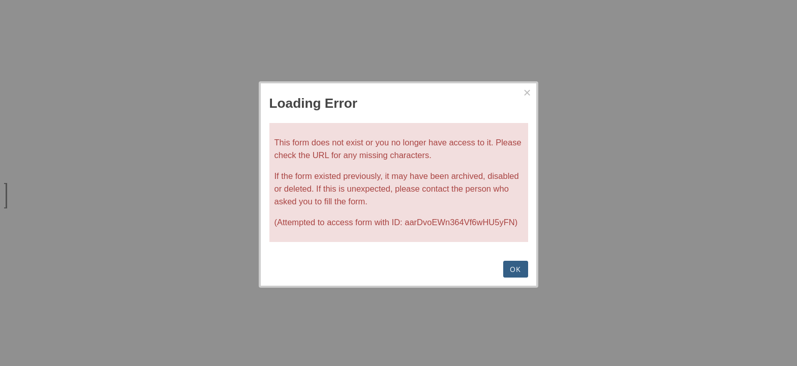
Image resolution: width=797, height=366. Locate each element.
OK (516, 269)
